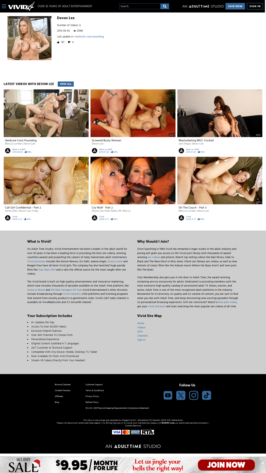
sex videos (154, 257)
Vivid (14, 216)
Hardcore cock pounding (89, 36)
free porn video (227, 302)
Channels (142, 335)
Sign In (254, 6)
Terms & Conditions (95, 390)
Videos (141, 327)
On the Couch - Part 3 (192, 207)
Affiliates (59, 396)
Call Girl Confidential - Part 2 (23, 207)
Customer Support (94, 384)
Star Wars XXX (47, 269)
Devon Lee (29, 143)
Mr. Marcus (124, 211)
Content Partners (62, 390)
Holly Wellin (110, 211)
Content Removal (133, 426)
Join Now (235, 6)
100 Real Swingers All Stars (67, 290)
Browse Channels (63, 384)
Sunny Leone (115, 261)
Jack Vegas (185, 143)
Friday (35, 211)
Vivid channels (72, 294)
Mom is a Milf (18, 149)
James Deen (11, 211)
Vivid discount (156, 306)
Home (140, 323)
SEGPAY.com (168, 423)
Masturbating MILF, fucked (196, 140)
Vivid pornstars (36, 261)
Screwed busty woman (106, 140)
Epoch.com (73, 423)
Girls (140, 331)
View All (66, 84)
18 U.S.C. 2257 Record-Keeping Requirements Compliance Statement (117, 408)
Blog (57, 402)
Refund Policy (92, 402)
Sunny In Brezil (36, 290)
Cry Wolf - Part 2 (102, 207)
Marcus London (13, 143)
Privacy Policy (92, 396)
